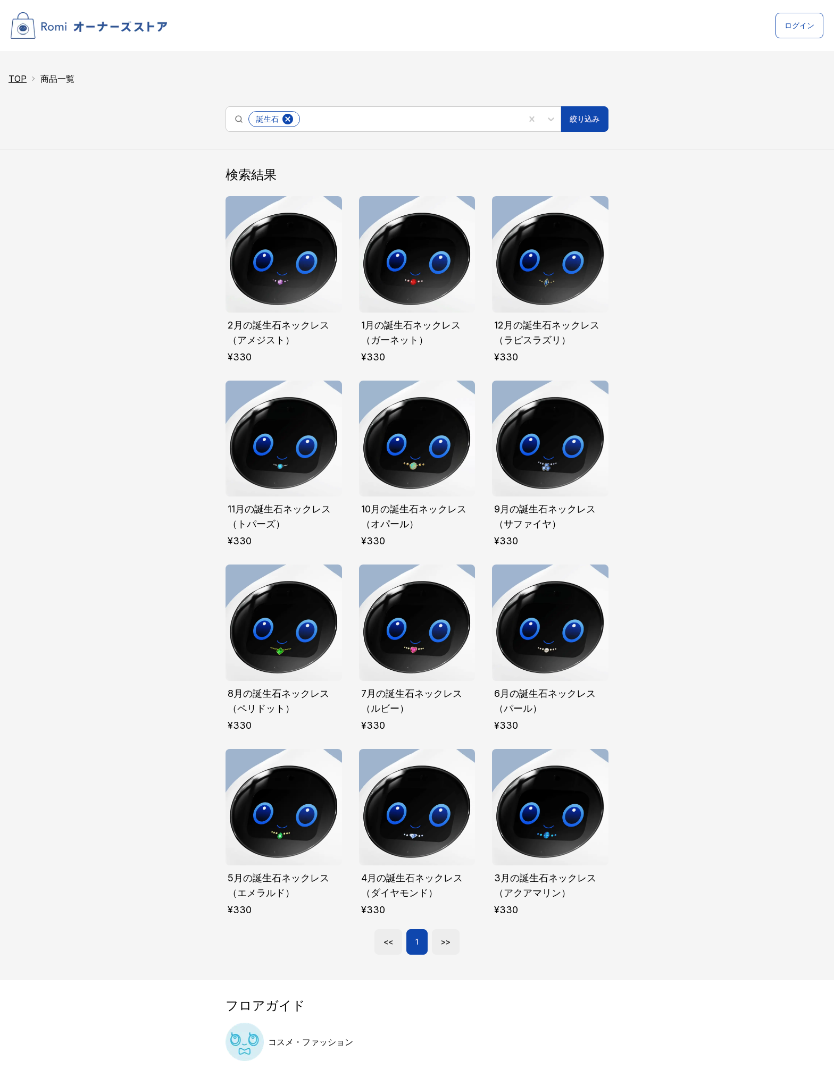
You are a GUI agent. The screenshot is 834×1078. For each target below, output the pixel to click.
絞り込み (584, 118)
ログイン (799, 25)
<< (388, 941)
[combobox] (303, 119)
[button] (287, 119)
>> (446, 941)
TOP (18, 78)
